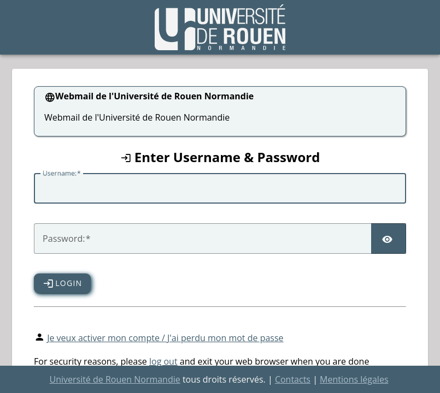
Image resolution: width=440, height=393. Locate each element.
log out (163, 361)
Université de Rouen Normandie (114, 379)
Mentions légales (354, 379)
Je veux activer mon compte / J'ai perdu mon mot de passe (165, 338)
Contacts (292, 379)
